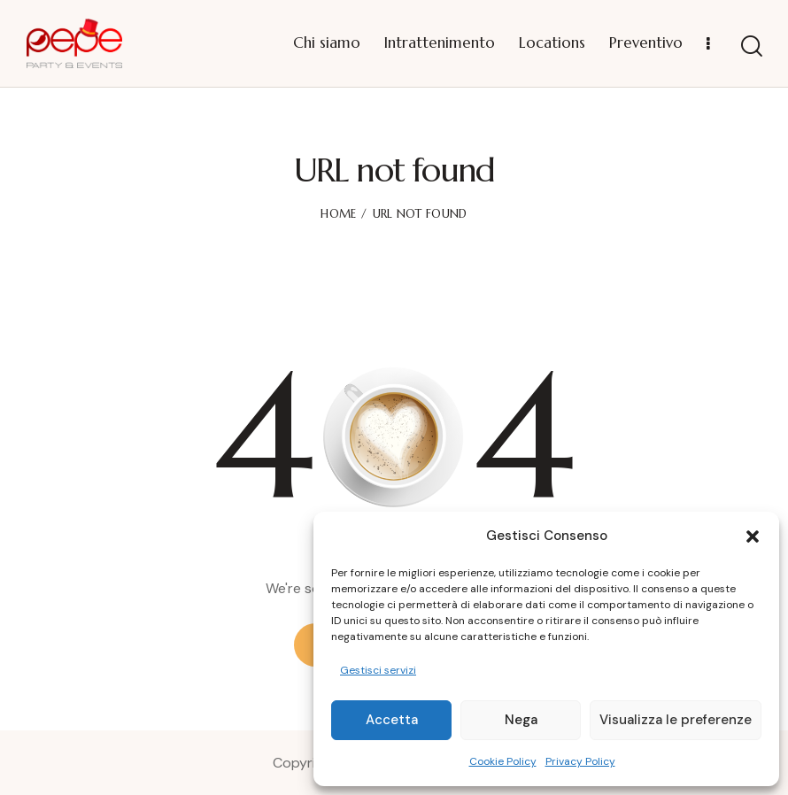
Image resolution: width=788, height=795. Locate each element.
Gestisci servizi (378, 670)
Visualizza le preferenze (675, 720)
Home (338, 213)
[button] (752, 536)
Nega (521, 720)
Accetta (392, 720)
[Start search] (751, 46)
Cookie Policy (503, 761)
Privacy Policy (580, 761)
